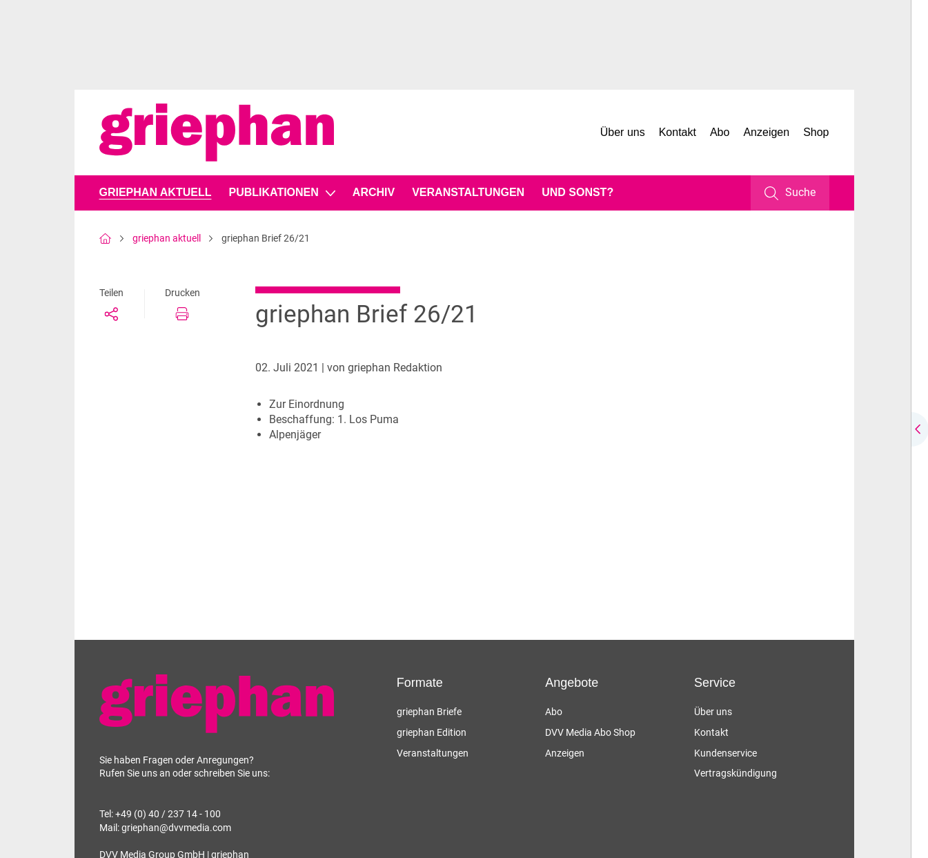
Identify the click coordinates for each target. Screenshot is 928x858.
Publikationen (273, 192)
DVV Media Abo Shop (590, 732)
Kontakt (677, 132)
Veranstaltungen (468, 192)
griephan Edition (431, 732)
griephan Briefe (429, 711)
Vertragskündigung (735, 773)
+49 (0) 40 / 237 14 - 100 (168, 813)
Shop (816, 132)
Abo (719, 132)
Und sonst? (577, 192)
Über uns (622, 132)
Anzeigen (766, 132)
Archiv (374, 192)
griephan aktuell (155, 192)
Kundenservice (725, 753)
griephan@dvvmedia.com (176, 827)
